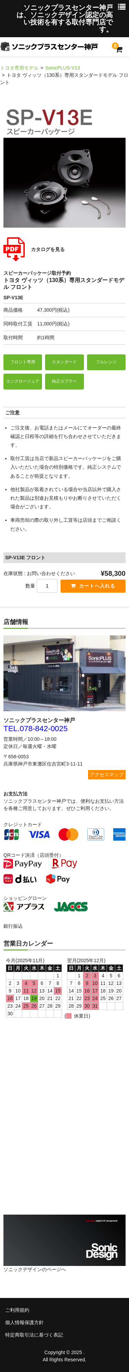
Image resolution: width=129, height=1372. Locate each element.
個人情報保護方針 (24, 1322)
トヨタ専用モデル (19, 68)
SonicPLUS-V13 (62, 68)
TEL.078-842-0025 (35, 728)
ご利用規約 (17, 1310)
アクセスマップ (106, 774)
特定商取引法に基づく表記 (34, 1335)
